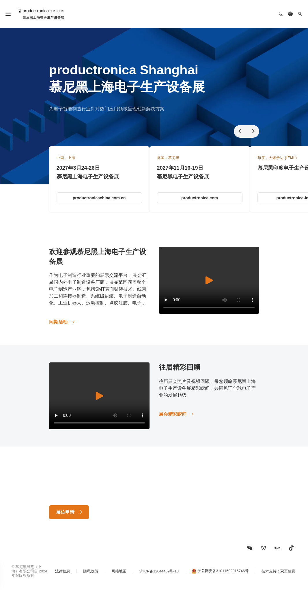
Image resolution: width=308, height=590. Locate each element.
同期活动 (58, 321)
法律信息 (57, 573)
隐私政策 (86, 573)
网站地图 (115, 573)
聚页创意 (288, 573)
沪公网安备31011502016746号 (223, 573)
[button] (249, 548)
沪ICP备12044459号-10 (157, 573)
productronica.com (199, 198)
